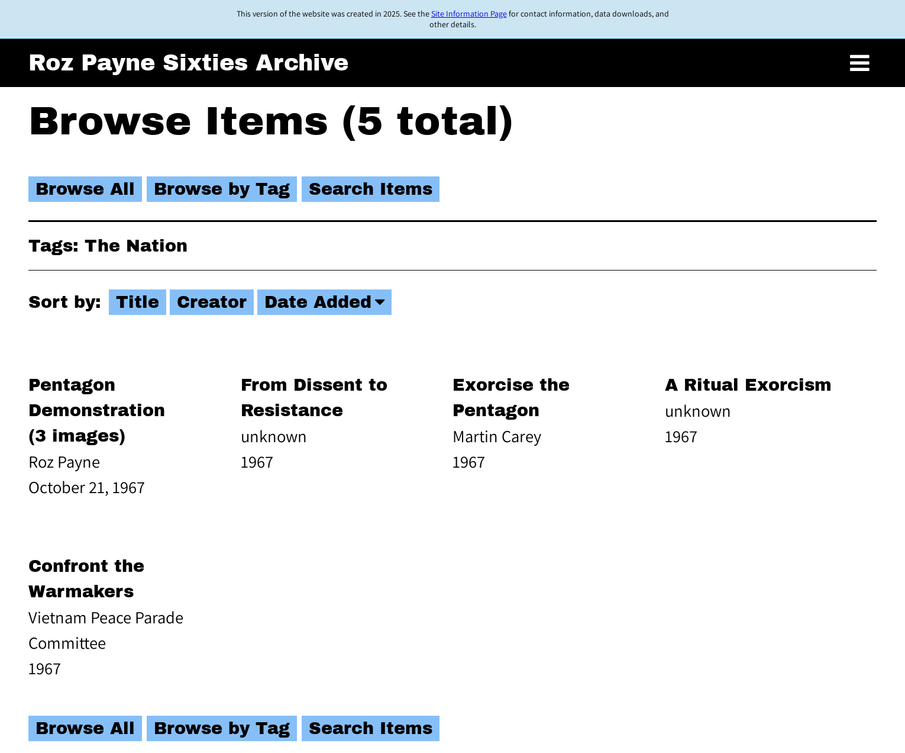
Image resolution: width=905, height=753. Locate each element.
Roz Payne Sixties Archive (188, 62)
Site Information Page (469, 13)
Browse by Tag (222, 189)
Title (137, 302)
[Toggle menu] (860, 63)
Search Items (370, 189)
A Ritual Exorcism (748, 385)
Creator (212, 302)
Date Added (317, 302)
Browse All (85, 189)
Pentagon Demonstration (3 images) (96, 410)
